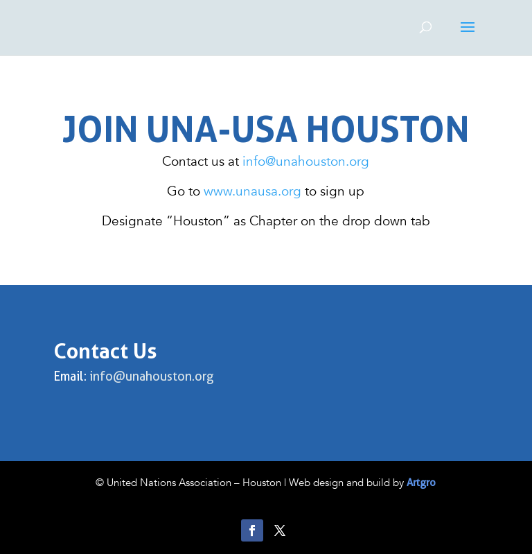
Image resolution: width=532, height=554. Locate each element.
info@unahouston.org (305, 162)
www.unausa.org (254, 191)
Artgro (421, 482)
